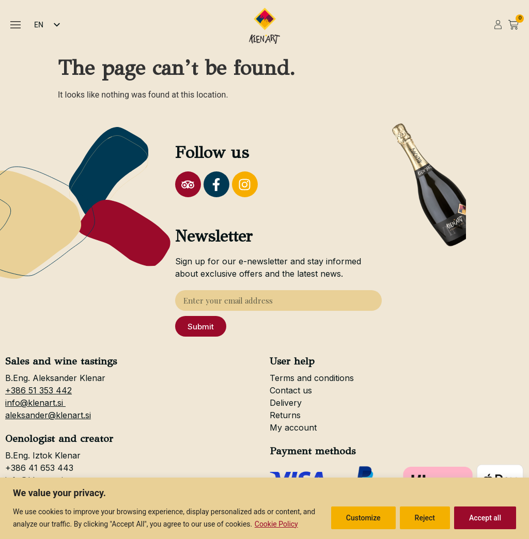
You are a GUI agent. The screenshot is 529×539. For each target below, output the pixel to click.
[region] (264, 508)
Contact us (291, 390)
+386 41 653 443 (39, 468)
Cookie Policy (276, 524)
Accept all (485, 518)
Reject (425, 518)
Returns (285, 415)
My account (293, 427)
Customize (363, 518)
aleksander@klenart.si (48, 415)
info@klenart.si (35, 403)
